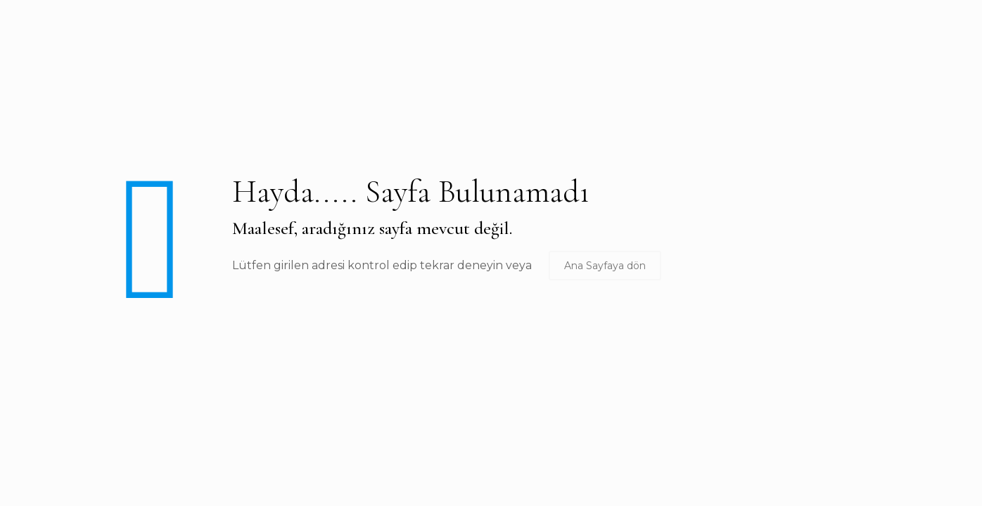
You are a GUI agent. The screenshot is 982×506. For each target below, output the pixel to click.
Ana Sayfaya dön (605, 265)
